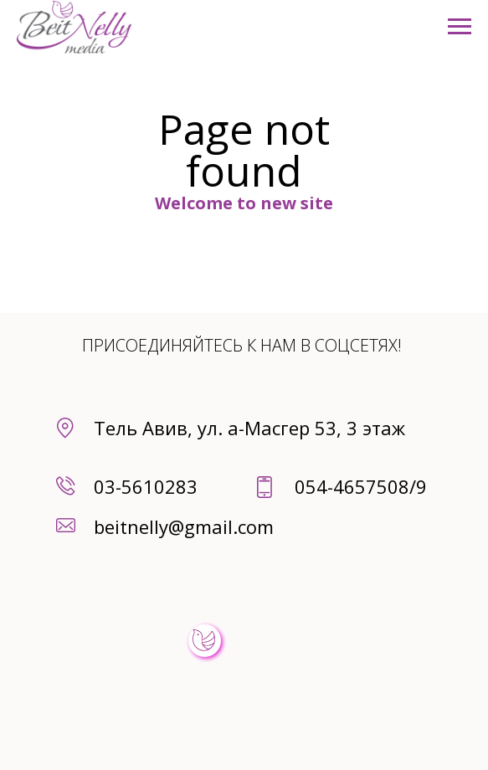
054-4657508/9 (361, 486)
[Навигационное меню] (459, 26)
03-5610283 (146, 486)
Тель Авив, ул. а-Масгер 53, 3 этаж (249, 427)
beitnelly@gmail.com (184, 526)
